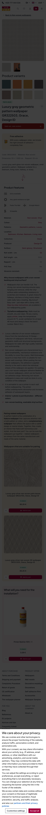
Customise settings (16, 811)
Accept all (34, 811)
